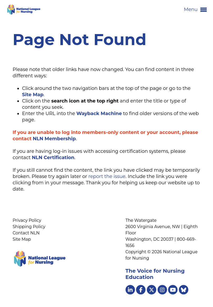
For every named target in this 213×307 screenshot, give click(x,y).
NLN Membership (54, 139)
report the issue (106, 176)
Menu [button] (195, 10)
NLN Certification (53, 157)
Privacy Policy (27, 220)
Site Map (22, 239)
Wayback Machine (99, 113)
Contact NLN (26, 232)
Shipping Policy (29, 226)
